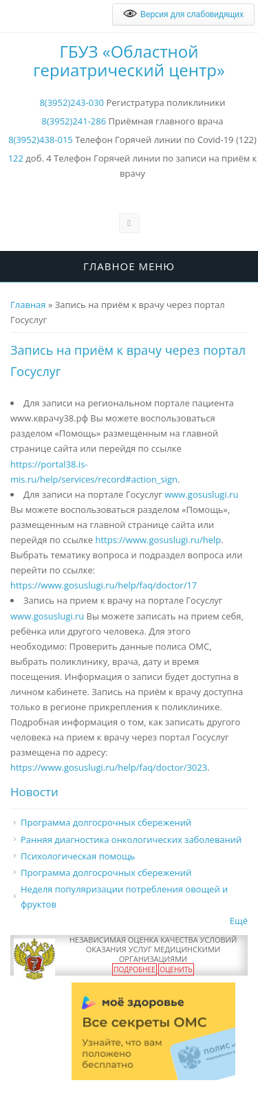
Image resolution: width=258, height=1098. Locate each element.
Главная (28, 304)
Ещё (239, 920)
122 (15, 158)
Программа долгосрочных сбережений (106, 822)
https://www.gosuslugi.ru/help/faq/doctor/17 (103, 585)
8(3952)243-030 (71, 102)
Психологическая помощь (78, 856)
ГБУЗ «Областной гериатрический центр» (129, 61)
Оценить (176, 969)
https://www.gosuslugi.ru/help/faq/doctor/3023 (108, 767)
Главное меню (129, 266)
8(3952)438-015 (40, 139)
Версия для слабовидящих (183, 14)
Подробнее (134, 969)
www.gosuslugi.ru (201, 494)
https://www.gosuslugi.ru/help (158, 540)
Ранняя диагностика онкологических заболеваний (131, 839)
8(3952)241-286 (74, 121)
